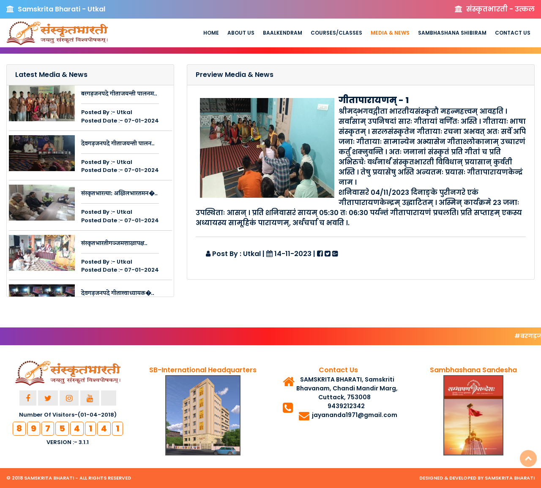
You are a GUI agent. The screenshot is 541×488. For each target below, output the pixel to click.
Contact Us (512, 32)
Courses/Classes (336, 32)
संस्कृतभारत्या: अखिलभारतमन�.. (119, 194)
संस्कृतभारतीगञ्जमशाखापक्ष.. (114, 244)
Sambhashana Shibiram (452, 32)
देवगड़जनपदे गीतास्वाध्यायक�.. (117, 294)
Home (211, 32)
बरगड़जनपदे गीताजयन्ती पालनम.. (119, 94)
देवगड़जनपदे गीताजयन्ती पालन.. (118, 144)
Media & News (390, 32)
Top (528, 458)
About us (240, 32)
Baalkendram (282, 32)
